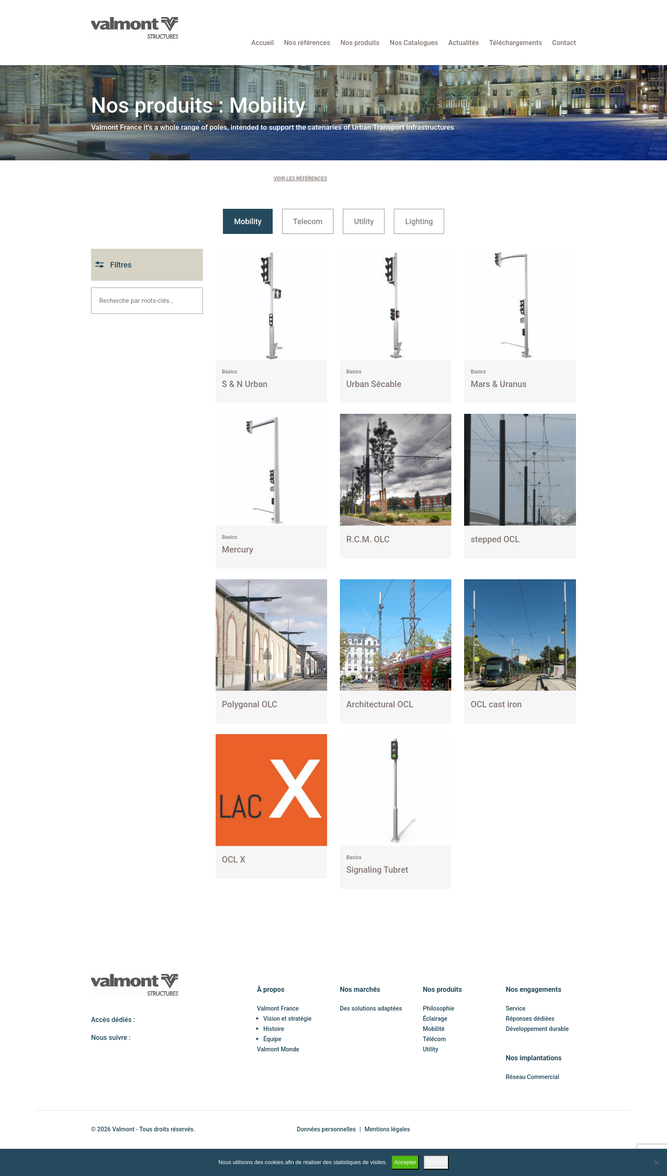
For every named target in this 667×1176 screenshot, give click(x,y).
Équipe (272, 1039)
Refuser (436, 1162)
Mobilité (434, 1028)
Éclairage (435, 1018)
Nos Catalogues (414, 43)
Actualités (463, 43)
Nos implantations (534, 1058)
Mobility (248, 221)
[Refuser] (656, 1162)
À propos (271, 989)
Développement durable (537, 1028)
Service (515, 1008)
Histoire (273, 1028)
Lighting (419, 221)
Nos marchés (360, 989)
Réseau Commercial (532, 1076)
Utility (363, 221)
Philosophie (438, 1008)
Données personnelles (326, 1129)
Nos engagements (534, 989)
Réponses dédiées (530, 1018)
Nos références (307, 43)
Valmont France (278, 1008)
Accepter (405, 1162)
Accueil (262, 43)
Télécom (434, 1039)
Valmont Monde (278, 1049)
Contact (564, 43)
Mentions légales (387, 1129)
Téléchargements (515, 43)
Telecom (307, 221)
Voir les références (300, 179)
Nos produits (359, 43)
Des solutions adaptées (371, 1008)
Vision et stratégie (287, 1018)
